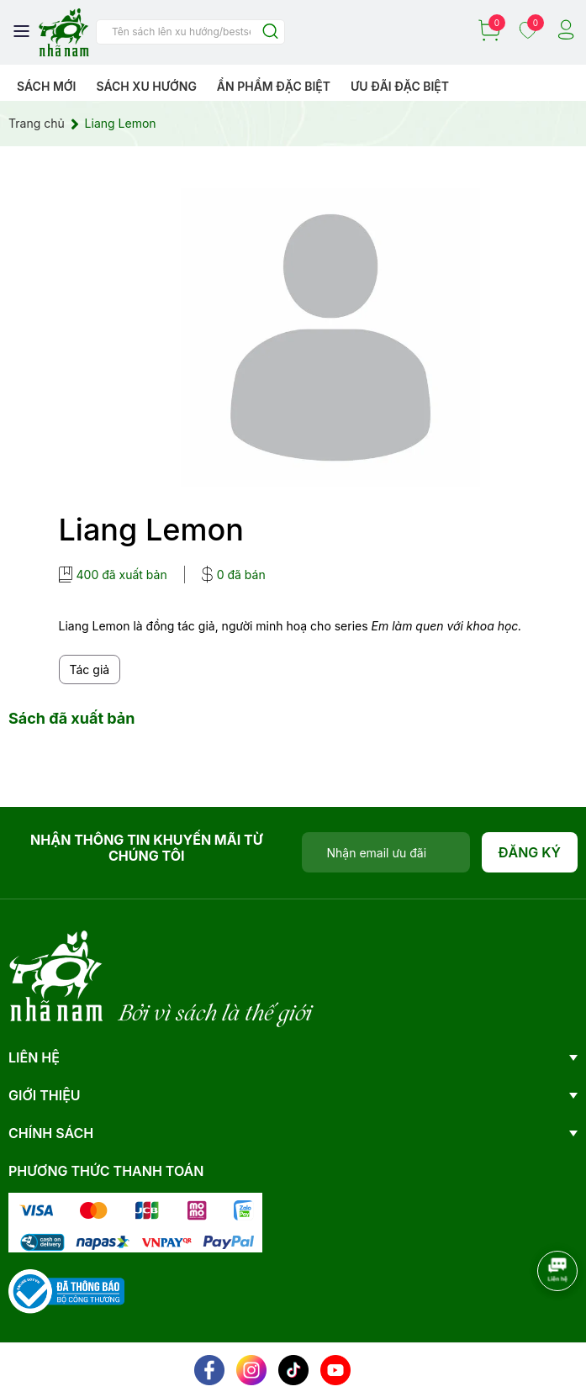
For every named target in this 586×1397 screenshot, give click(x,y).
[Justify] (270, 32)
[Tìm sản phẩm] (190, 32)
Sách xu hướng (146, 86)
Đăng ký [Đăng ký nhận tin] (530, 852)
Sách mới (47, 86)
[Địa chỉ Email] (386, 852)
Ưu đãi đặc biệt (400, 86)
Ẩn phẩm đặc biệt (273, 86)
